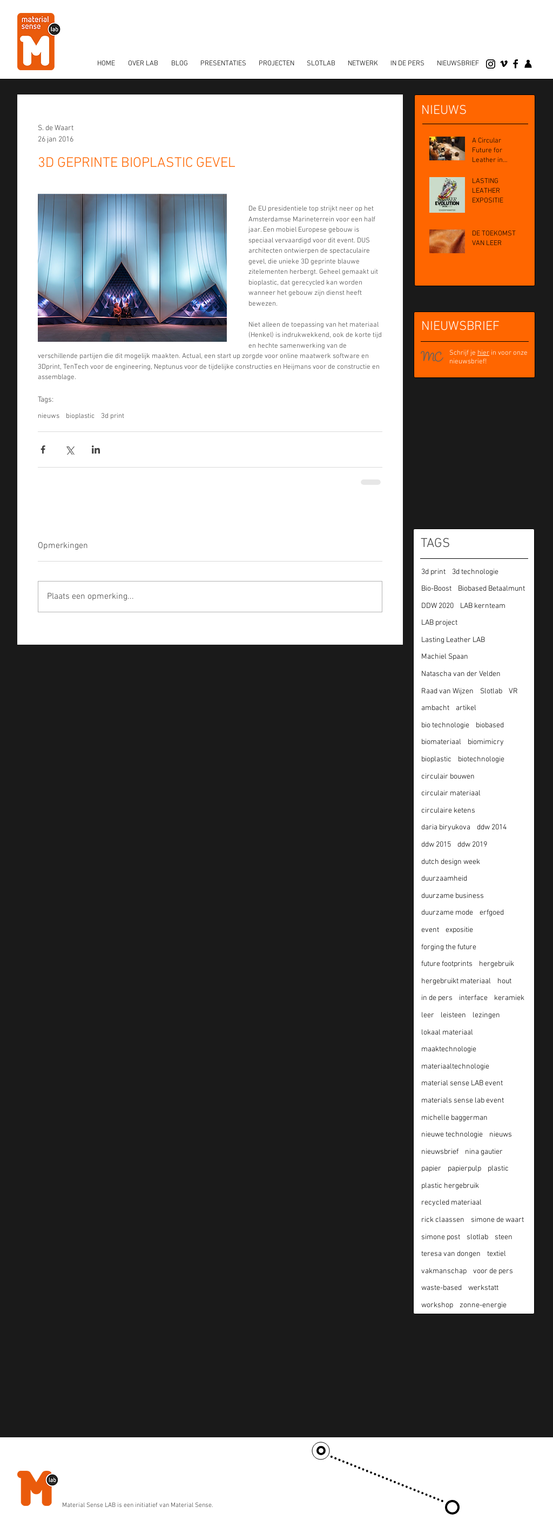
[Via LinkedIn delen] (96, 449)
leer (427, 1015)
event (430, 930)
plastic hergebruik (450, 1186)
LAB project (439, 622)
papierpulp (464, 1168)
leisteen (453, 1015)
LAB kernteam (482, 606)
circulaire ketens (448, 810)
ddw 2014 (492, 827)
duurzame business (452, 896)
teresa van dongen (451, 1254)
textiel (496, 1254)
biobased (490, 725)
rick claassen (442, 1220)
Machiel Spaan (444, 656)
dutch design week (450, 862)
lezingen (486, 1015)
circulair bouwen (448, 776)
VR (513, 691)
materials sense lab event (462, 1100)
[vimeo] (503, 63)
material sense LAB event (462, 1083)
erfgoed (492, 912)
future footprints (447, 964)
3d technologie (475, 572)
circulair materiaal (451, 793)
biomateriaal (441, 742)
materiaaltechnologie (455, 1066)
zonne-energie (483, 1305)
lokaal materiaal (447, 1032)
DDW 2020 (437, 606)
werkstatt (483, 1288)
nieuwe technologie (452, 1134)
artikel (466, 708)
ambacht (435, 708)
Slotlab (491, 691)
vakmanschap (444, 1271)
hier (483, 353)
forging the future (448, 947)
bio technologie (445, 725)
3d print (112, 416)
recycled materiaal (451, 1202)
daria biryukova (445, 827)
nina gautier (484, 1152)
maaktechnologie (448, 1049)
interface (473, 998)
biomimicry (486, 742)
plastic (498, 1168)
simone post (440, 1237)
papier (431, 1168)
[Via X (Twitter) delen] (69, 449)
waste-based (441, 1288)
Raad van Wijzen (447, 691)
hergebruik (496, 964)
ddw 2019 (472, 844)
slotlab (477, 1237)
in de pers (437, 998)
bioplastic (80, 416)
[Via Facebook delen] (43, 449)
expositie (459, 930)
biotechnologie (481, 759)
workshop (437, 1305)
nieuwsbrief (439, 1152)
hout (504, 981)
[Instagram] (490, 63)
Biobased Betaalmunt (491, 588)
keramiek (509, 998)
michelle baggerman (454, 1118)
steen (503, 1237)
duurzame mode (447, 912)
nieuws (48, 416)
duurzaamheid (444, 878)
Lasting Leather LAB (453, 640)
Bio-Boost (436, 588)
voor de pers (493, 1271)
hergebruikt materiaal (456, 981)
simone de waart (497, 1220)
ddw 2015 (436, 844)
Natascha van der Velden (461, 674)
